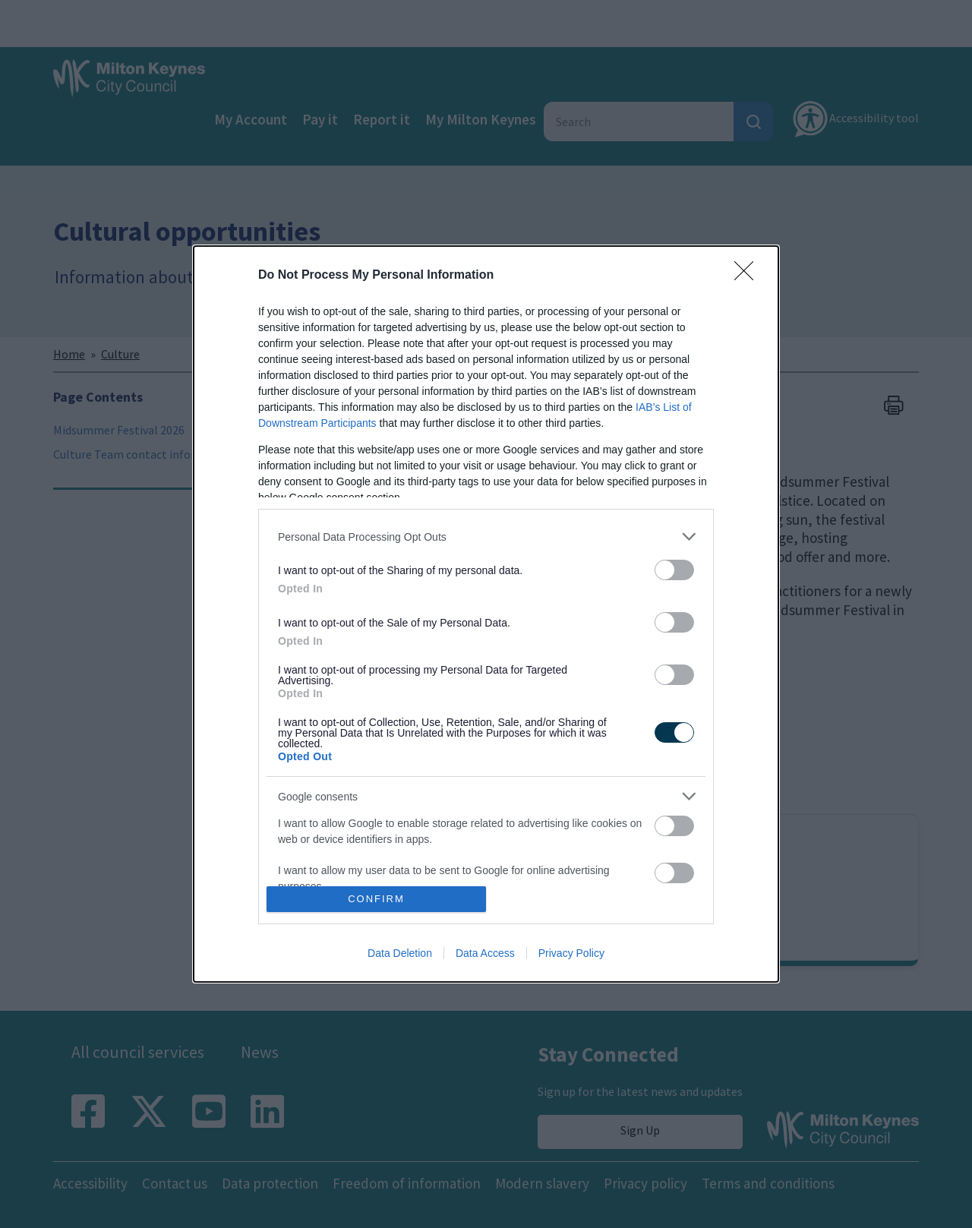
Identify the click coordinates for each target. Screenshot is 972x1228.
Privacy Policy (571, 953)
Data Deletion (400, 953)
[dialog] (486, 613)
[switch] (674, 570)
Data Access (485, 953)
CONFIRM (376, 898)
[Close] (748, 275)
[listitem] (486, 537)
